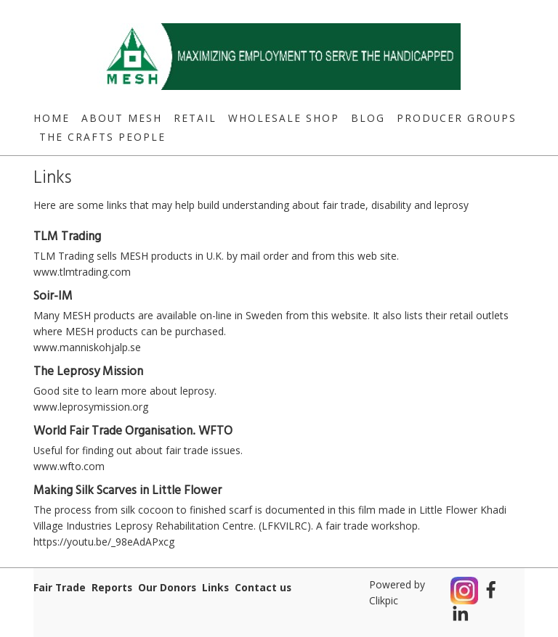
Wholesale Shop (283, 118)
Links (215, 587)
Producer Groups (457, 118)
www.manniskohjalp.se (87, 347)
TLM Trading (67, 237)
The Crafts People (102, 137)
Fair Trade (59, 587)
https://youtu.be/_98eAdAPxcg (103, 541)
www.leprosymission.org (90, 407)
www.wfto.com (69, 466)
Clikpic (383, 600)
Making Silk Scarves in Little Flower (127, 491)
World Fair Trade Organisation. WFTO (132, 431)
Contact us (263, 587)
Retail (195, 118)
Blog (368, 118)
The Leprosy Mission (88, 372)
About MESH (121, 118)
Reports (112, 587)
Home (51, 118)
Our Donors (167, 587)
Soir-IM (53, 296)
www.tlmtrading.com (82, 272)
